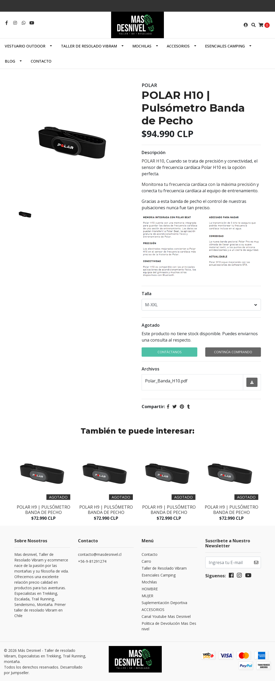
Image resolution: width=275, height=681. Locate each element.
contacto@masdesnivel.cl (99, 554)
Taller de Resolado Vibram (89, 46)
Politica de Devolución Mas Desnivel (169, 626)
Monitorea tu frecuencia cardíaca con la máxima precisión (199, 184)
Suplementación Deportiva (164, 602)
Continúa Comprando (233, 352)
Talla (146, 293)
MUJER (147, 595)
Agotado (151, 325)
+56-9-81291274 (92, 561)
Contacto (41, 61)
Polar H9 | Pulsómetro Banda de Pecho (43, 509)
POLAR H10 (153, 161)
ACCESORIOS (178, 46)
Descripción (153, 152)
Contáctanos (169, 352)
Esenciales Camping (225, 46)
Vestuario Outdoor (25, 46)
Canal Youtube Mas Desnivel (166, 616)
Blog (10, 61)
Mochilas (141, 46)
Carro (146, 561)
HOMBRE (150, 588)
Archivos (150, 369)
